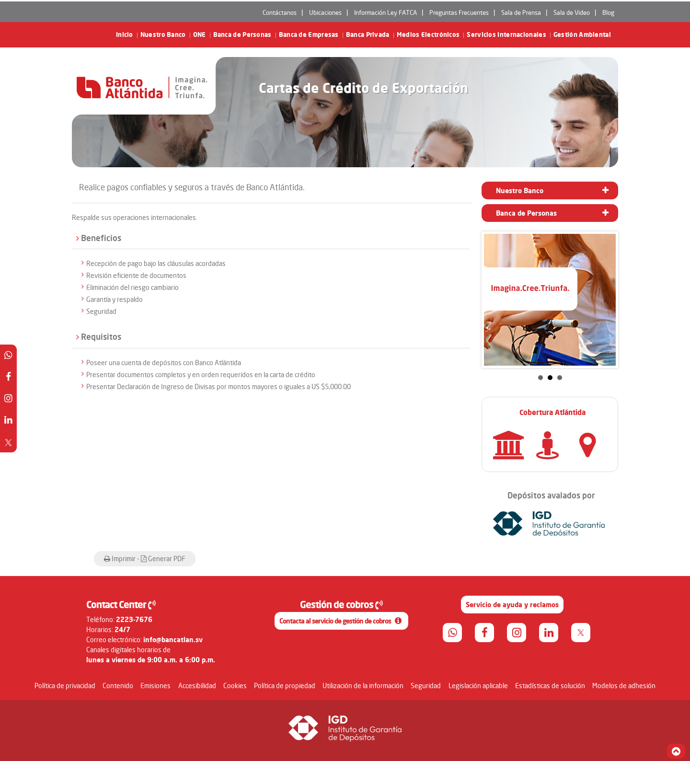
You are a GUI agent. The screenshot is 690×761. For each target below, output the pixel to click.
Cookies (235, 685)
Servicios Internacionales (506, 35)
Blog (608, 12)
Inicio (124, 35)
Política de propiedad (284, 685)
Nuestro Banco (163, 35)
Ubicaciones (325, 12)
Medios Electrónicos (428, 35)
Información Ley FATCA (385, 12)
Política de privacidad (64, 685)
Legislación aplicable (478, 685)
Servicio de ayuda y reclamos (512, 604)
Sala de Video (571, 12)
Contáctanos (280, 12)
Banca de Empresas (309, 35)
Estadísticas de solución (550, 685)
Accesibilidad (197, 685)
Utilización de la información (362, 685)
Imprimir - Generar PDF (144, 558)
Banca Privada (368, 35)
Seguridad (426, 685)
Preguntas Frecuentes (459, 12)
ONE (199, 35)
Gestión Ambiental (582, 35)
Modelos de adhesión (624, 685)
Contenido (118, 685)
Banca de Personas (242, 35)
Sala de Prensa (521, 12)
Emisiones (155, 685)
